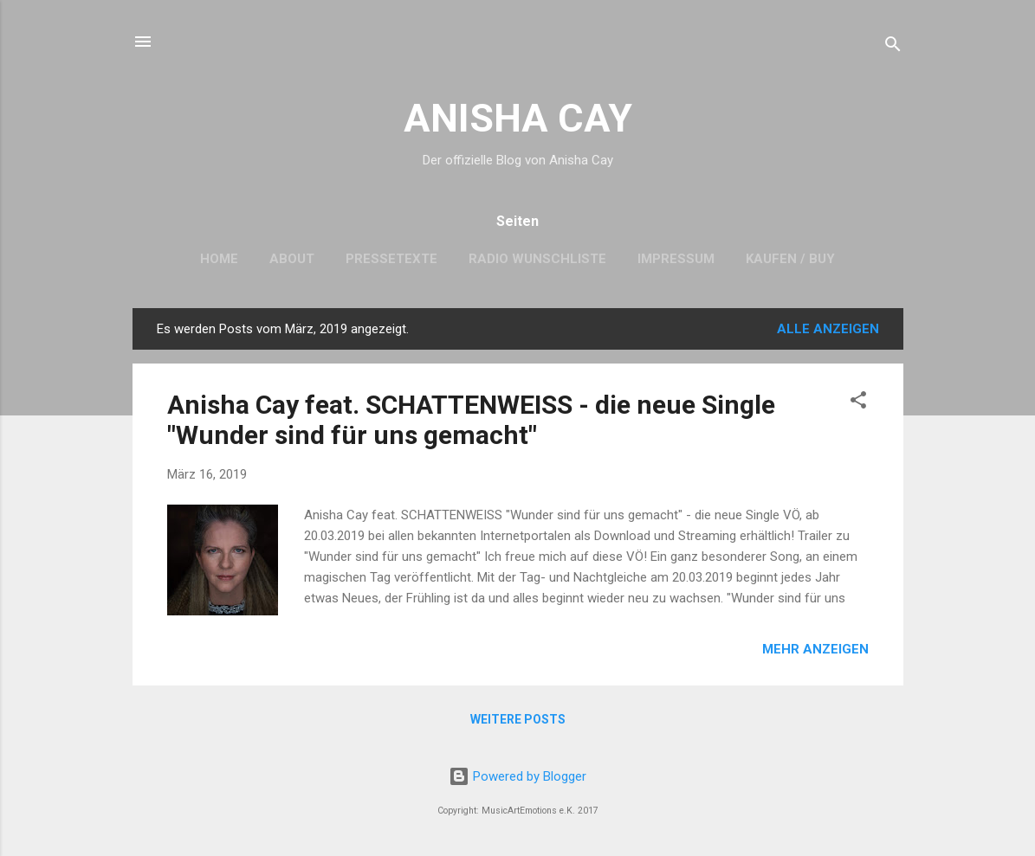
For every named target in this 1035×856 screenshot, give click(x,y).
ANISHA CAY (518, 118)
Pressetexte (391, 259)
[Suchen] (893, 47)
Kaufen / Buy (790, 259)
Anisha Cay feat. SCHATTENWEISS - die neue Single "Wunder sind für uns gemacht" (471, 419)
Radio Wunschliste (537, 259)
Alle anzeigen (828, 329)
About (291, 259)
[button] (858, 402)
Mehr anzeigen (815, 649)
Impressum (676, 259)
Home (219, 259)
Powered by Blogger (517, 776)
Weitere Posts (518, 719)
